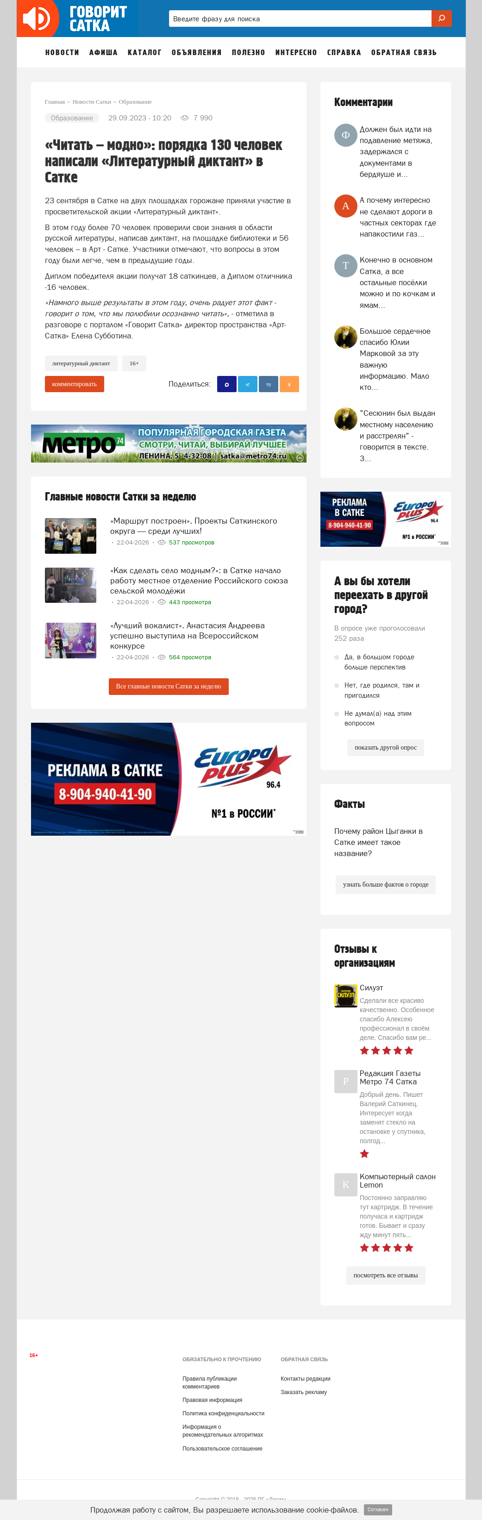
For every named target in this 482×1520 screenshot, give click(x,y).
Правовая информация (212, 1400)
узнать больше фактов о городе (385, 884)
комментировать (74, 384)
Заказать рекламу (304, 1392)
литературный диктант (81, 363)
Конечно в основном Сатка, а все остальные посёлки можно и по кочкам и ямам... (397, 282)
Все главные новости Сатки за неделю (168, 686)
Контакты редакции (305, 1379)
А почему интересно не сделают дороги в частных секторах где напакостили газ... (398, 216)
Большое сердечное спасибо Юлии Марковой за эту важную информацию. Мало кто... (395, 359)
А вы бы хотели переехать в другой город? (381, 595)
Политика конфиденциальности (223, 1413)
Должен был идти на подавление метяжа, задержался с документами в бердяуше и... (396, 152)
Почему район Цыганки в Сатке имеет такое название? (378, 842)
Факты (349, 804)
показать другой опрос (386, 747)
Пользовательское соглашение (222, 1448)
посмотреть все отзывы (386, 1275)
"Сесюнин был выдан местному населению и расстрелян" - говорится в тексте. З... (397, 435)
